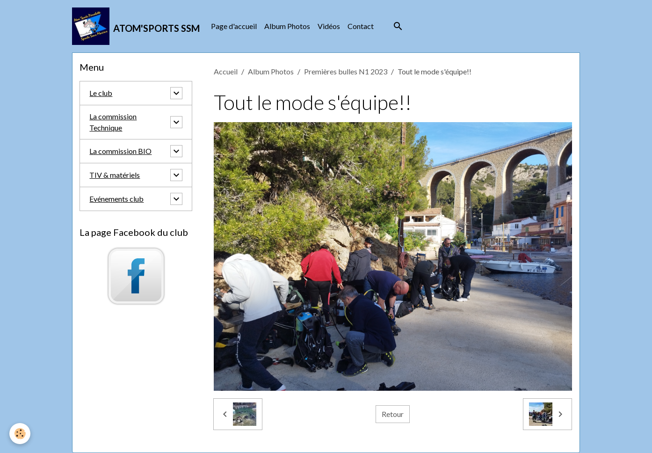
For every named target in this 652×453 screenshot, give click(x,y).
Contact (361, 26)
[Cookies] (19, 433)
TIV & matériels (114, 174)
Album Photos (287, 26)
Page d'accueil (234, 26)
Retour (393, 413)
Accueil (226, 71)
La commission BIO (120, 150)
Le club (100, 92)
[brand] (136, 26)
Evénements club (116, 198)
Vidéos (329, 26)
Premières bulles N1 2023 (345, 71)
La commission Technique (113, 122)
